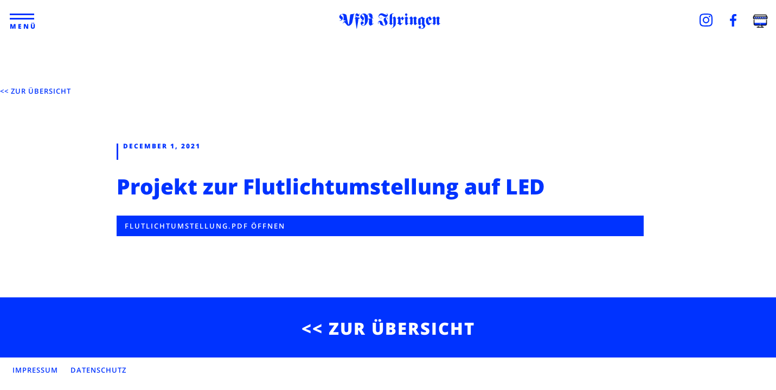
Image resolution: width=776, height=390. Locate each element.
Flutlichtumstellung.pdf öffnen (205, 226)
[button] (22, 17)
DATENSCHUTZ (98, 370)
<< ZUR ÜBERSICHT (35, 91)
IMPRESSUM (35, 370)
